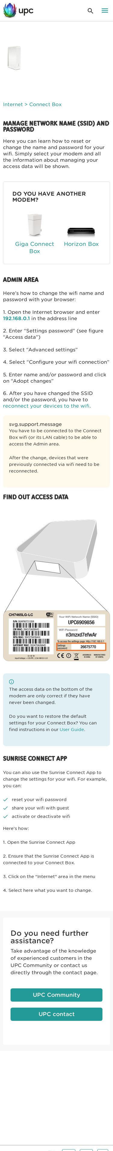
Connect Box (45, 104)
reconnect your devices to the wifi (46, 406)
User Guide (72, 729)
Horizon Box (81, 244)
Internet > (15, 104)
